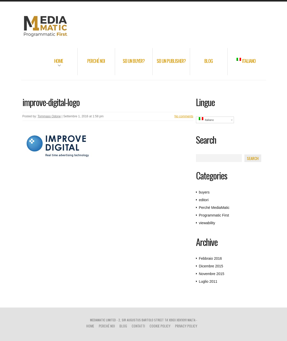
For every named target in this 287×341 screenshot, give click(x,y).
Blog (208, 61)
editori (204, 200)
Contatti (138, 325)
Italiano (246, 61)
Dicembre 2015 (211, 266)
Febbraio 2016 (210, 258)
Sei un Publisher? (171, 61)
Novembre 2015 (211, 274)
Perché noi (96, 61)
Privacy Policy (186, 325)
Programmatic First (214, 215)
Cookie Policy (159, 325)
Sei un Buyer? (134, 61)
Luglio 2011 (208, 281)
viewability (207, 223)
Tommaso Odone (49, 116)
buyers (204, 192)
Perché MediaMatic (214, 208)
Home (51, 64)
